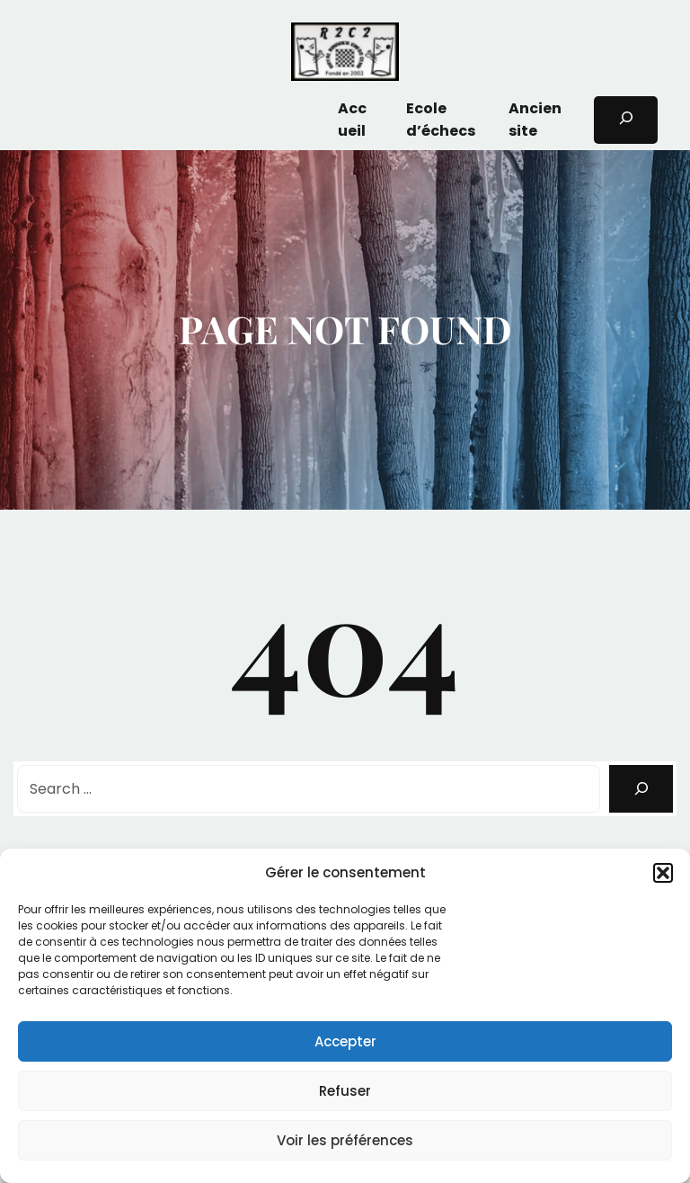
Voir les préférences (345, 1140)
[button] (663, 873)
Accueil (352, 120)
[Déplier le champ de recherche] (626, 120)
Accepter (345, 1041)
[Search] (641, 789)
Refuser (345, 1090)
